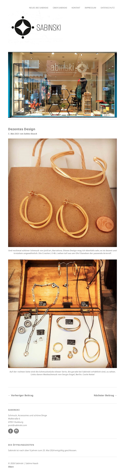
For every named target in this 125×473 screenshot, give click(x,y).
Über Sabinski (60, 7)
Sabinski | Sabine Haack (26, 463)
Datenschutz (108, 7)
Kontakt (76, 7)
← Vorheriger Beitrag (20, 395)
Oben (11, 466)
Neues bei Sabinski (38, 7)
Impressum (90, 7)
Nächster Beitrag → (105, 395)
